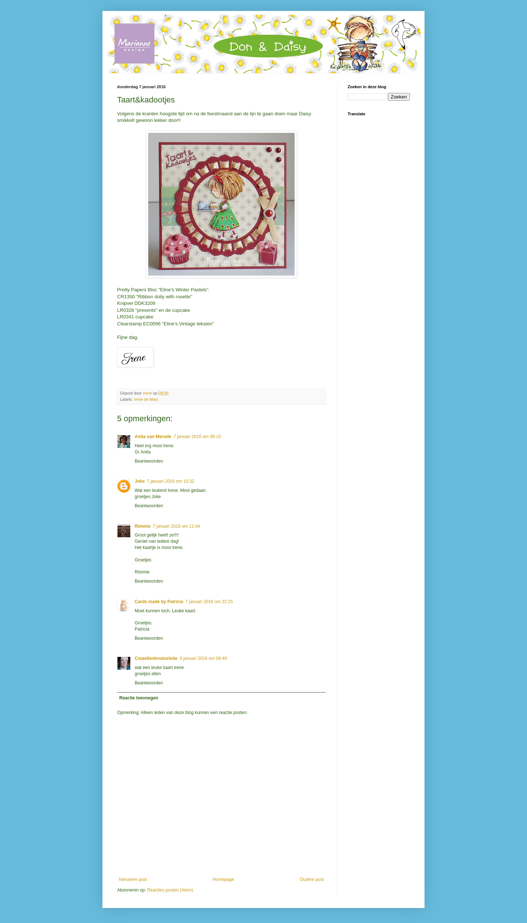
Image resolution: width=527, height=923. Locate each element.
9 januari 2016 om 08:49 (203, 658)
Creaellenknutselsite (156, 658)
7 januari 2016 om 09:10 (197, 436)
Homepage (223, 879)
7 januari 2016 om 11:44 (176, 526)
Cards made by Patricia (159, 601)
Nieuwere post (133, 879)
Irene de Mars (146, 399)
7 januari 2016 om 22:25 (209, 601)
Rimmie (142, 526)
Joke (140, 481)
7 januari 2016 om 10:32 (170, 481)
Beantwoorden (149, 461)
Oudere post (312, 879)
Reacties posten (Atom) (170, 890)
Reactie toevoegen (138, 697)
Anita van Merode (153, 436)
